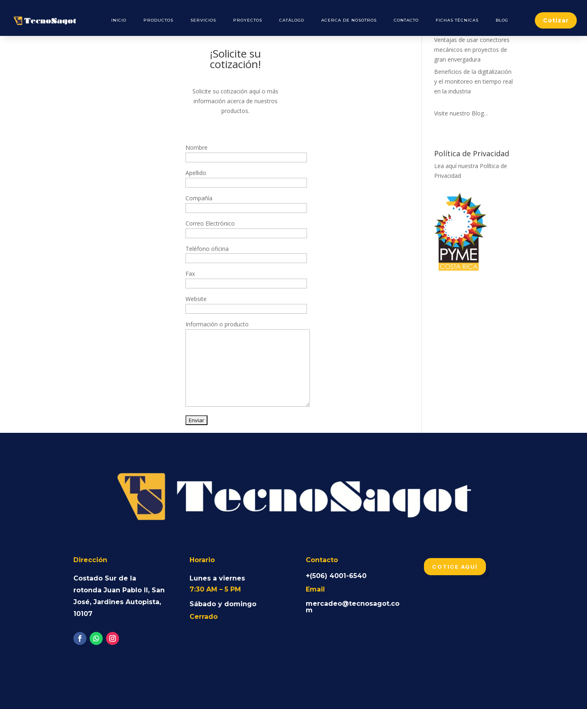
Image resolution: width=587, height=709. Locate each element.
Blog (502, 20)
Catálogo (291, 20)
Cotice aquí (455, 566)
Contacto (406, 20)
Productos (158, 20)
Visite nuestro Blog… (461, 113)
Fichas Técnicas (457, 20)
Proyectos (247, 20)
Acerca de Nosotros (349, 20)
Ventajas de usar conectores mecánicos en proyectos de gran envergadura (472, 49)
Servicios (203, 20)
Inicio (118, 20)
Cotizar (556, 20)
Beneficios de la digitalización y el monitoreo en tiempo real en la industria (473, 81)
